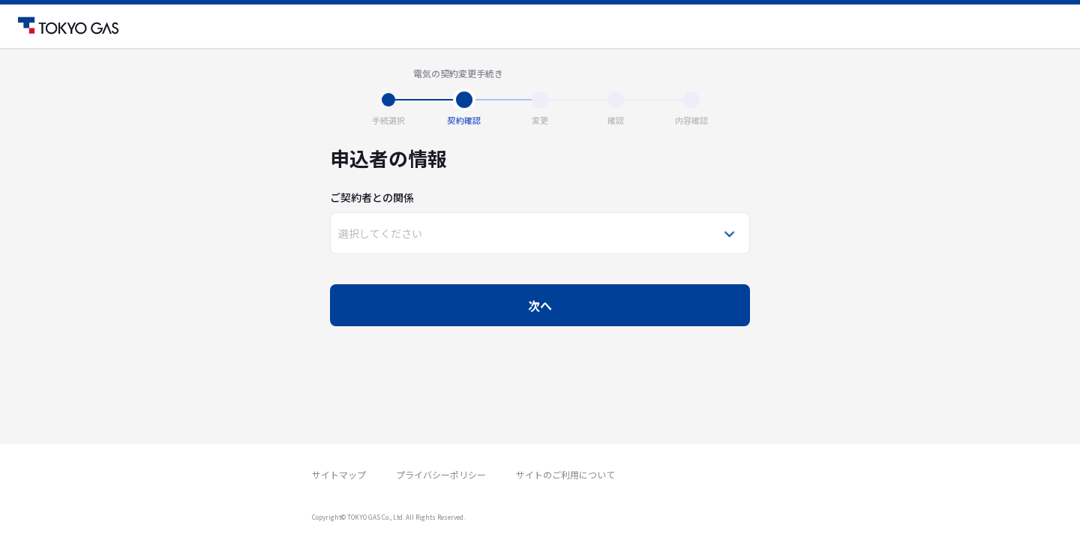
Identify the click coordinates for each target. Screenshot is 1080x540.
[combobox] (339, 233)
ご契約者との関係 (372, 197)
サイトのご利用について (565, 474)
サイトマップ (339, 474)
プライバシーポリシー (441, 474)
